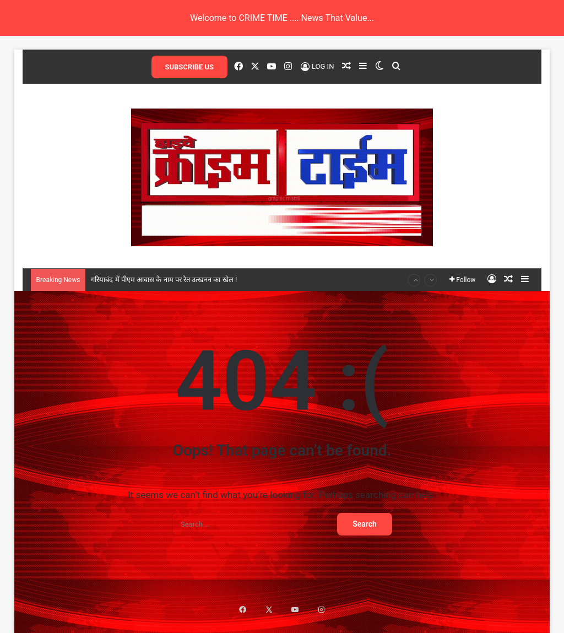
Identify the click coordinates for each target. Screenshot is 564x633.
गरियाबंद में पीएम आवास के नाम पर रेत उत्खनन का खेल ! (164, 279)
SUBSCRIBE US (189, 67)
